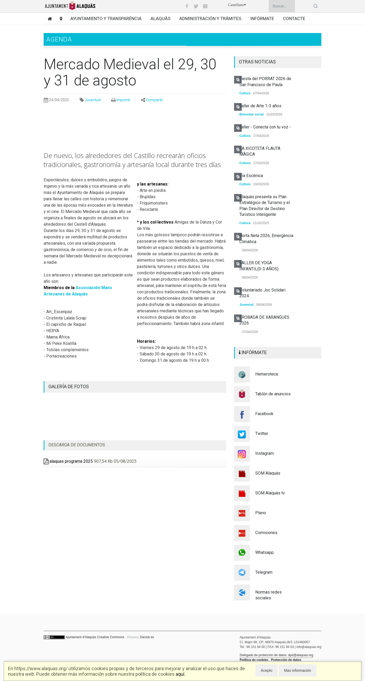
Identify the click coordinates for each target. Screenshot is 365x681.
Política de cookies (254, 660)
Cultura (244, 93)
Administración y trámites (210, 18)
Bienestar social (251, 114)
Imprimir (123, 100)
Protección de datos (286, 660)
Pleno (260, 512)
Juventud (93, 100)
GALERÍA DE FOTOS (68, 386)
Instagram (264, 453)
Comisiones (266, 532)
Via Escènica (251, 175)
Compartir (154, 100)
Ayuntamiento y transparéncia (106, 18)
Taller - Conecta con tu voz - (265, 126)
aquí (180, 674)
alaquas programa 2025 (68, 461)
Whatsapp (264, 552)
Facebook (264, 413)
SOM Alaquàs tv (270, 492)
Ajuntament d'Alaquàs (81, 637)
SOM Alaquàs (267, 473)
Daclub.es (147, 637)
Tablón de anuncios (273, 393)
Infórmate (262, 18)
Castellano (237, 5)
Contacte (294, 18)
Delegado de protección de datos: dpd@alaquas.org (276, 655)
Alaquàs (160, 18)
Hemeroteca (266, 374)
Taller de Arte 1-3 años (260, 105)
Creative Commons (110, 637)
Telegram (263, 572)
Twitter (261, 433)
